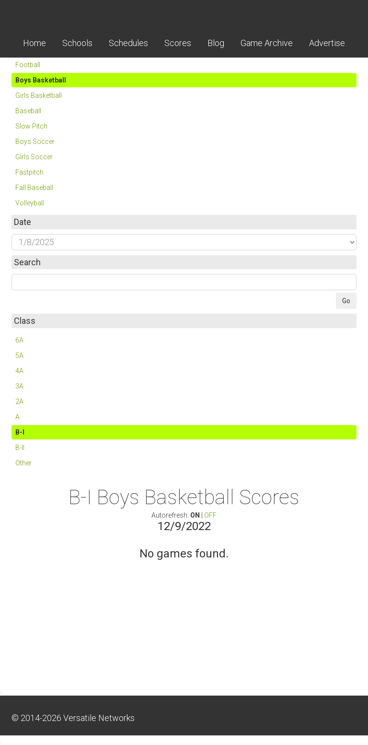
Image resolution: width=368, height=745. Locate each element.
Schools (77, 43)
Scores (177, 43)
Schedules (128, 43)
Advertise (327, 43)
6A (19, 340)
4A (19, 371)
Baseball (28, 111)
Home (34, 43)
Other (23, 463)
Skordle (184, 14)
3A (19, 386)
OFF (210, 515)
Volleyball (29, 203)
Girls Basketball (38, 95)
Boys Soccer (35, 141)
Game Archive (267, 43)
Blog (215, 43)
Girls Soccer (34, 157)
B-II (19, 447)
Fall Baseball (34, 187)
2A (19, 401)
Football (27, 65)
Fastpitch (29, 172)
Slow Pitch (31, 126)
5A (19, 355)
